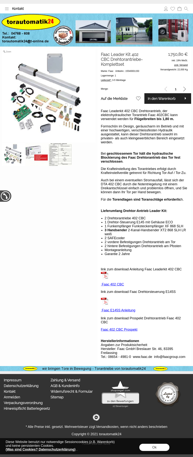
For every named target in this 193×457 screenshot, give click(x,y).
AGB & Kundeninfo (65, 386)
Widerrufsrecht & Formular (72, 391)
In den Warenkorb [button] (161, 99)
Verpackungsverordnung (23, 403)
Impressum (12, 380)
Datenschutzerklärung (21, 386)
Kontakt (18, 9)
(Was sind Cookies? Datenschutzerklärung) (40, 449)
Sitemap (57, 397)
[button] (7, 8)
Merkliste (172, 9)
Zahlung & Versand (65, 380)
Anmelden (165, 9)
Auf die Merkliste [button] (114, 99)
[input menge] (175, 89)
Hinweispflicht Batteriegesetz (26, 408)
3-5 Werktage (113, 80)
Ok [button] (154, 447)
